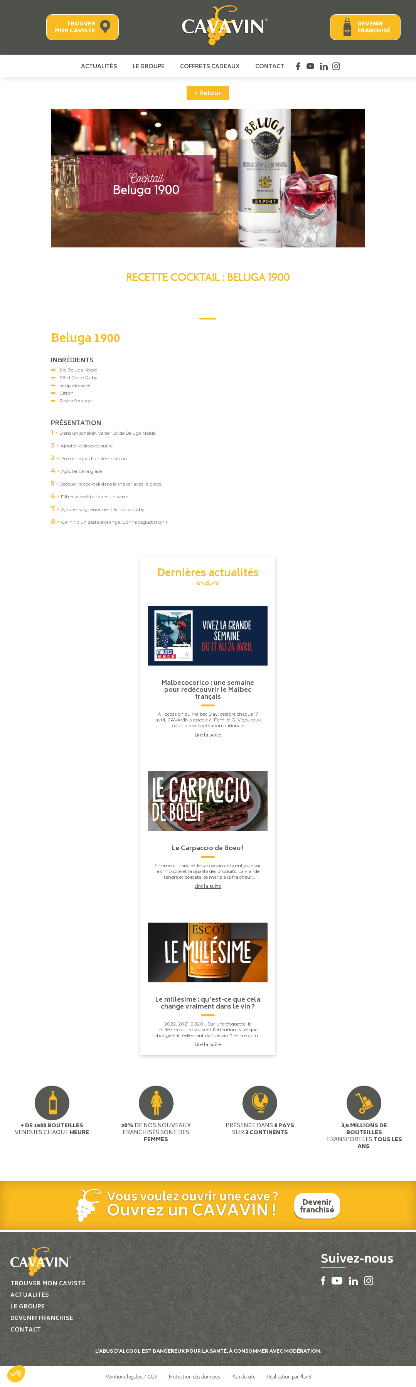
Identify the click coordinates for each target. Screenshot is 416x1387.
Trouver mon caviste (74, 27)
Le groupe (149, 66)
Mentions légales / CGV (131, 1376)
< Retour (207, 93)
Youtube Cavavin (310, 66)
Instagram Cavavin (336, 66)
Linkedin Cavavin (324, 66)
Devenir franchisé (374, 27)
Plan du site (243, 1376)
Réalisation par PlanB (289, 1376)
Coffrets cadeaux (210, 66)
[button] (16, 1374)
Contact (269, 66)
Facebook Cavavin (298, 66)
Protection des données (194, 1376)
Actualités (99, 66)
